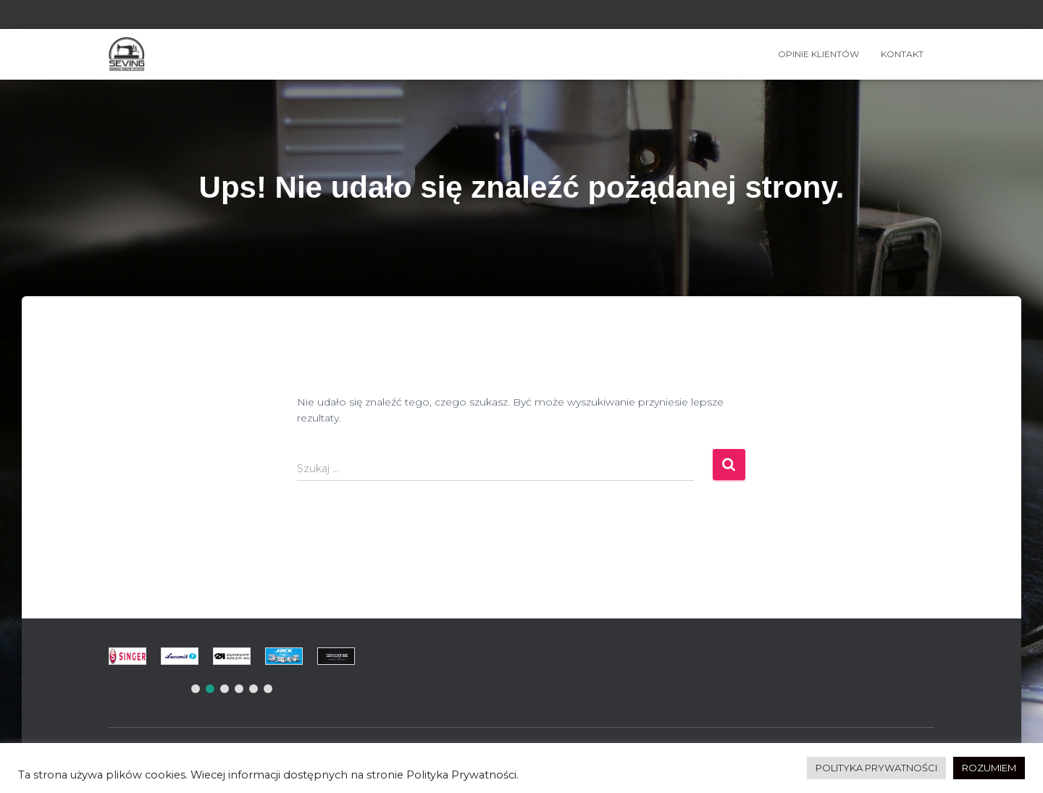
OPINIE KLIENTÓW (818, 54)
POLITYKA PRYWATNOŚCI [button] (876, 767)
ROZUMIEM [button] (989, 767)
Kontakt (902, 54)
